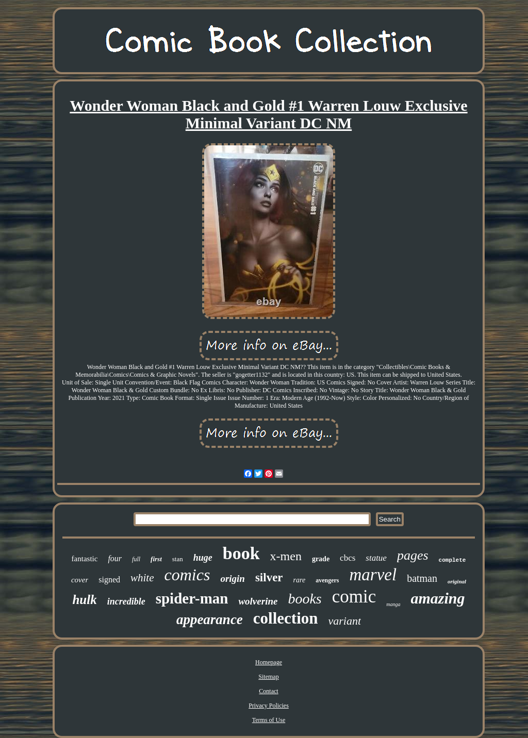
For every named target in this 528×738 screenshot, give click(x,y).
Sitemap (268, 676)
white (142, 578)
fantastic (85, 559)
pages (412, 555)
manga (393, 604)
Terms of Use (268, 720)
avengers (327, 580)
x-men (286, 556)
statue (376, 558)
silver (269, 577)
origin (232, 578)
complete (452, 560)
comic (354, 596)
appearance (209, 619)
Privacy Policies (269, 705)
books (304, 599)
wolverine (257, 601)
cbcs (347, 558)
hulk (84, 600)
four (115, 558)
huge (202, 557)
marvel (373, 574)
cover (79, 580)
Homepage (268, 662)
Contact (268, 691)
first (156, 559)
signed (109, 579)
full (136, 559)
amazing (438, 598)
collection (285, 618)
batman (422, 578)
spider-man (192, 598)
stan (177, 559)
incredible (126, 601)
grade (320, 559)
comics (187, 574)
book (241, 553)
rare (299, 580)
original (457, 581)
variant (344, 620)
